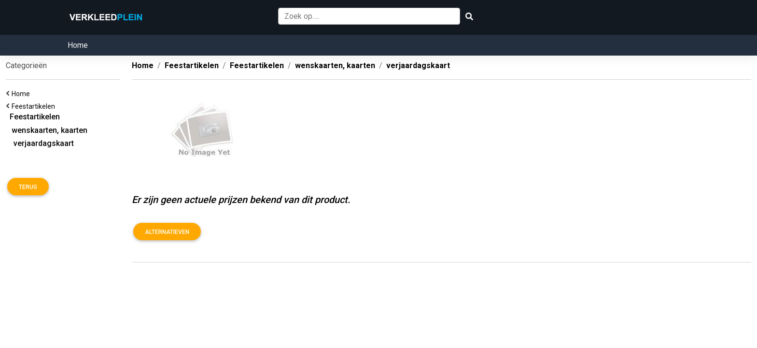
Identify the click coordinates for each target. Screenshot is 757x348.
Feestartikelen (35, 106)
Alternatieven (167, 232)
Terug (28, 187)
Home (78, 45)
